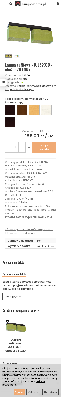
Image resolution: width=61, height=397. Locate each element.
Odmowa (33, 392)
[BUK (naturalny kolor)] (34, 110)
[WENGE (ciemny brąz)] (10, 110)
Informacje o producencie (20, 233)
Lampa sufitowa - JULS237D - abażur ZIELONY (16, 345)
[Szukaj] (10, 4)
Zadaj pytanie (14, 296)
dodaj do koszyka (44, 147)
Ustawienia (50, 392)
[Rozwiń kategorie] (3, 4)
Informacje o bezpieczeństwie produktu (29, 229)
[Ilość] (15, 147)
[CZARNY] (10, 122)
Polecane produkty (13, 262)
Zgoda (19, 392)
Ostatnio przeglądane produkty (20, 310)
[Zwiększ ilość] (8, 147)
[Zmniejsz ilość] (22, 147)
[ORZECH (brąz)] (22, 110)
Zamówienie (30, 363)
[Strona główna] (30, 4)
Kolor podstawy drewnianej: (26, 100)
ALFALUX (23, 79)
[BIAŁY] (46, 110)
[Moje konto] (58, 4)
